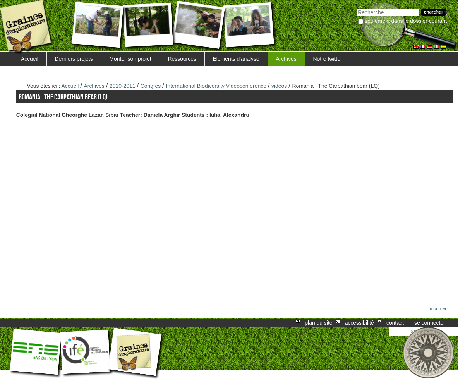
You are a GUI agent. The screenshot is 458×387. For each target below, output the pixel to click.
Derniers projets (74, 59)
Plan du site (318, 323)
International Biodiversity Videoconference (216, 86)
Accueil (29, 59)
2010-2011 (123, 86)
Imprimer (438, 308)
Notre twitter (327, 59)
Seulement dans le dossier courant (406, 21)
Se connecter (429, 323)
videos (279, 86)
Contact (395, 323)
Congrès (151, 86)
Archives (286, 59)
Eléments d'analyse (236, 59)
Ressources (182, 59)
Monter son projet (130, 59)
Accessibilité (359, 323)
